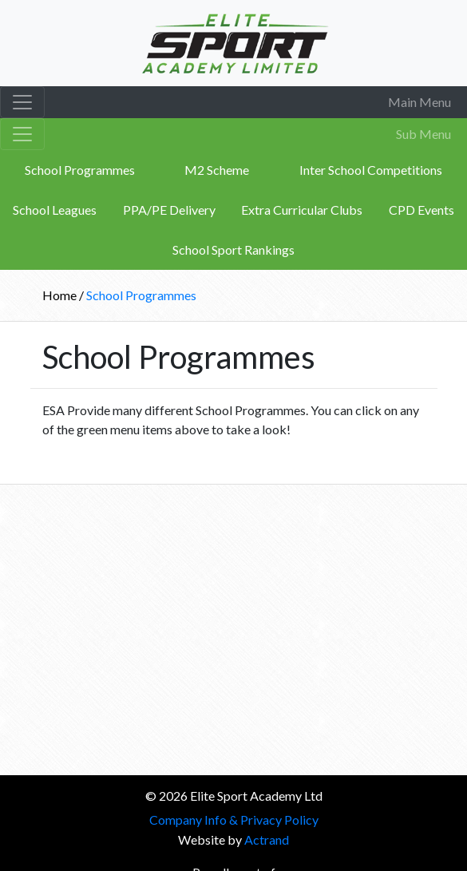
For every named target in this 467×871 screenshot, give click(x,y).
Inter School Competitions (370, 169)
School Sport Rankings (233, 249)
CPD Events (421, 209)
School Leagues (55, 209)
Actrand (266, 839)
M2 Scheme (216, 169)
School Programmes (80, 169)
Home (60, 295)
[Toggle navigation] (22, 102)
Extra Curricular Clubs (301, 209)
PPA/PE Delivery (169, 209)
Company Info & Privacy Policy (234, 819)
